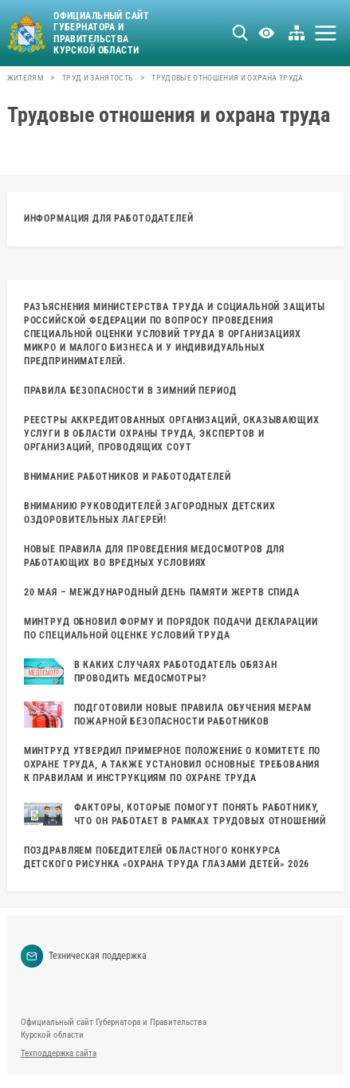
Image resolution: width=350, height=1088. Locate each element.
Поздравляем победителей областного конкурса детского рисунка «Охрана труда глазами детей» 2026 (167, 857)
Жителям (25, 77)
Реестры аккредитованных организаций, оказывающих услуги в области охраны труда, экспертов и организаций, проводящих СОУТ (172, 433)
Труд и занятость (97, 77)
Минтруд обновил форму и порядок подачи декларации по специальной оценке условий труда (171, 628)
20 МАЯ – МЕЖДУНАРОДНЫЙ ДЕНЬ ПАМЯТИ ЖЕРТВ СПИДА (162, 592)
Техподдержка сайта (58, 1053)
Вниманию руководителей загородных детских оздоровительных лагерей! (150, 513)
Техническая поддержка (84, 956)
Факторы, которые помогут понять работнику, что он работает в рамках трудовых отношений (175, 814)
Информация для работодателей (109, 218)
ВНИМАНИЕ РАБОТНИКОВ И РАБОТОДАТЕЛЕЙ (127, 476)
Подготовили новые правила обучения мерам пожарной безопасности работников (168, 714)
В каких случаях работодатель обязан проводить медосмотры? (150, 671)
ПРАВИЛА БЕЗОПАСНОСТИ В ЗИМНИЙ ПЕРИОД (130, 390)
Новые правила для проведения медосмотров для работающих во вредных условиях (154, 556)
